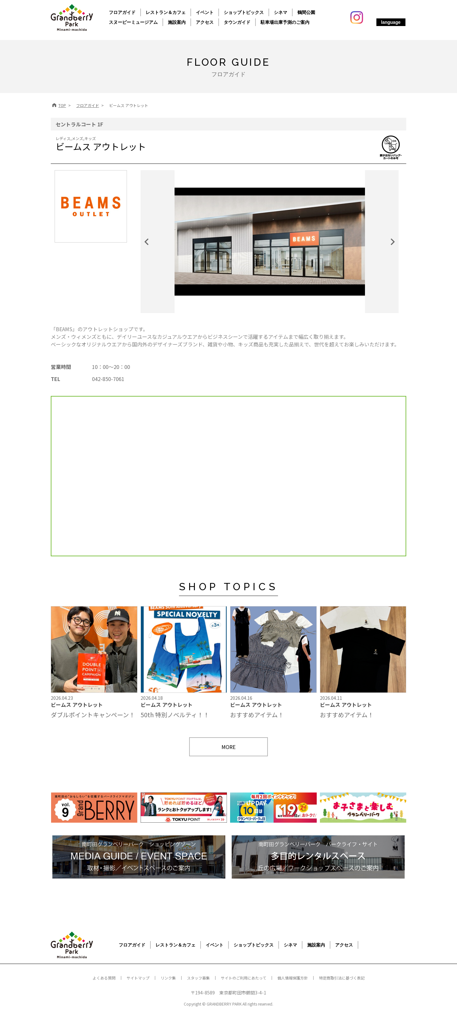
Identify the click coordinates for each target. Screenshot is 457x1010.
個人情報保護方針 (292, 977)
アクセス (205, 22)
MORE (228, 747)
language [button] (391, 22)
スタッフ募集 (198, 977)
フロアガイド (122, 12)
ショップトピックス (244, 12)
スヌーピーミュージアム (133, 22)
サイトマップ (138, 977)
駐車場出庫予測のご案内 (285, 22)
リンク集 (168, 977)
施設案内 (177, 22)
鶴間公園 (306, 12)
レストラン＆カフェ (166, 12)
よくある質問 (104, 977)
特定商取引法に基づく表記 (342, 977)
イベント (205, 12)
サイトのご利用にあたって (243, 977)
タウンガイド (237, 22)
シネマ (280, 12)
